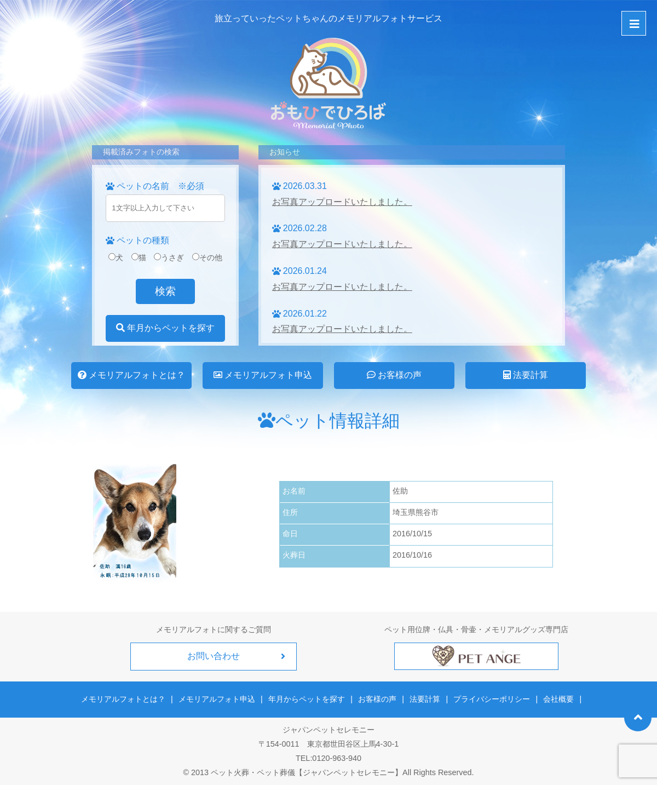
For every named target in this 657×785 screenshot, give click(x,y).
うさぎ (169, 257)
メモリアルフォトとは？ (131, 375)
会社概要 (558, 699)
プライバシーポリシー (491, 699)
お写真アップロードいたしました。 (342, 202)
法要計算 (525, 375)
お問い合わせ (213, 656)
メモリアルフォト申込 (263, 375)
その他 (207, 257)
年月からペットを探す (165, 328)
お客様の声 (394, 375)
